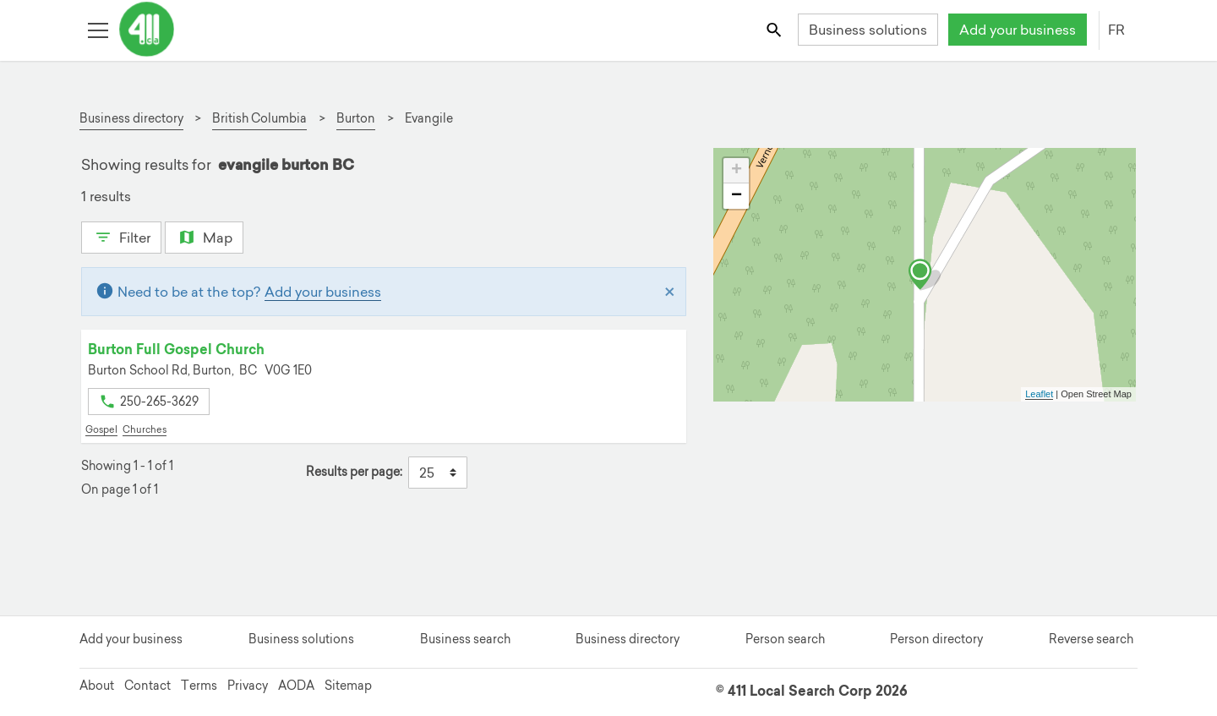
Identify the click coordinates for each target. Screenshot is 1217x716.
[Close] (669, 291)
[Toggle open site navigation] (97, 29)
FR (1116, 29)
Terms (199, 685)
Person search (785, 639)
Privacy (247, 685)
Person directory (936, 639)
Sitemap (348, 685)
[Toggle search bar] (775, 29)
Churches (144, 429)
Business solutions (868, 29)
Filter (121, 236)
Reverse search (1091, 639)
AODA (296, 685)
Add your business (1017, 29)
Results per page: (354, 472)
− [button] (736, 196)
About (96, 685)
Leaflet (1039, 394)
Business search (465, 639)
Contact (147, 685)
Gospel (101, 429)
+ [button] (736, 170)
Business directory (627, 639)
